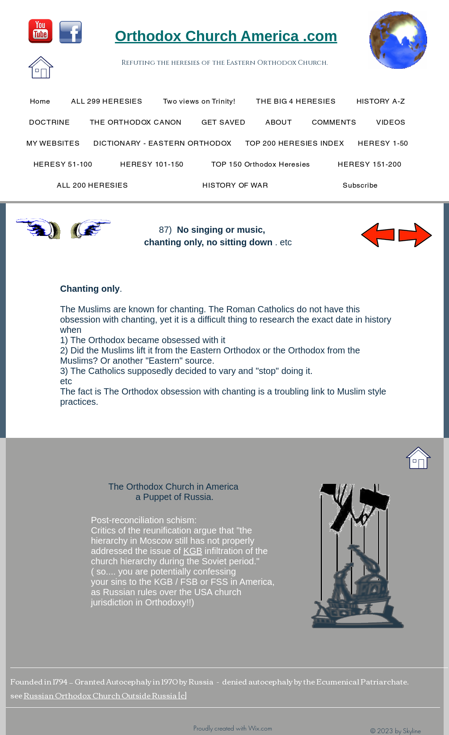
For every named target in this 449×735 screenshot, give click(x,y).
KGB (192, 551)
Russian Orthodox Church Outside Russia (101, 695)
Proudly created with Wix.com (232, 728)
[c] (182, 695)
